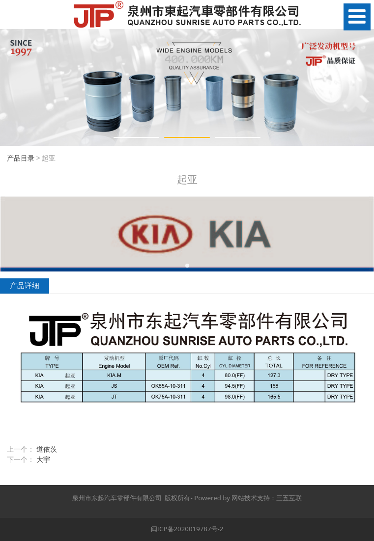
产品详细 (24, 285)
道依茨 (46, 449)
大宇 (43, 459)
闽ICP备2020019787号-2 (187, 528)
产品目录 (20, 157)
